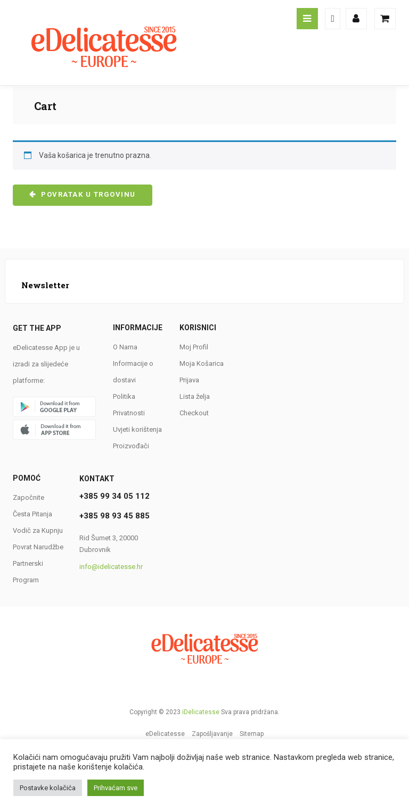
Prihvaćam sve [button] (115, 788)
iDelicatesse (200, 712)
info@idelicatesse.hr (111, 567)
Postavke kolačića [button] (48, 788)
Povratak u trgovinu (87, 194)
